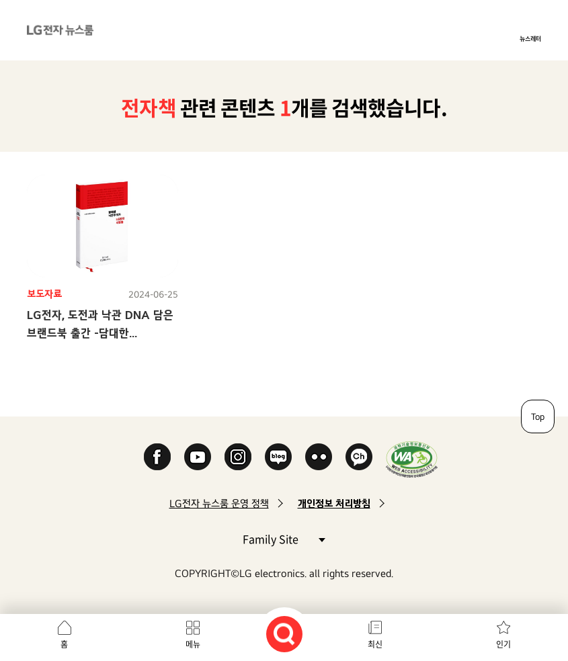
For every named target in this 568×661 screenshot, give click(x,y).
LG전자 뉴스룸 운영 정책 (219, 503)
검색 (284, 634)
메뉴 (193, 644)
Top (537, 416)
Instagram (238, 456)
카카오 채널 (359, 456)
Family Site (284, 538)
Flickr (318, 456)
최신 (375, 644)
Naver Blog (278, 456)
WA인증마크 (412, 459)
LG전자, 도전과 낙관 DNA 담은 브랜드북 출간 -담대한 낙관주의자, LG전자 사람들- (100, 333)
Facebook (157, 456)
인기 (503, 644)
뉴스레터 (530, 38)
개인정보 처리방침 (334, 503)
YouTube (197, 456)
